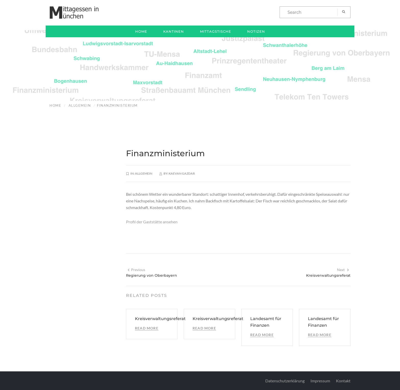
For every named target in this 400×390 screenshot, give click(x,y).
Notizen (256, 31)
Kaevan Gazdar (182, 173)
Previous (136, 269)
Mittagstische (215, 31)
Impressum (320, 380)
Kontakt (343, 380)
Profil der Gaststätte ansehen (152, 221)
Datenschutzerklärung (285, 380)
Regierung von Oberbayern (151, 275)
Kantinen (173, 31)
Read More (146, 328)
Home (141, 31)
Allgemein (80, 105)
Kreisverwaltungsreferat (328, 275)
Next (343, 269)
